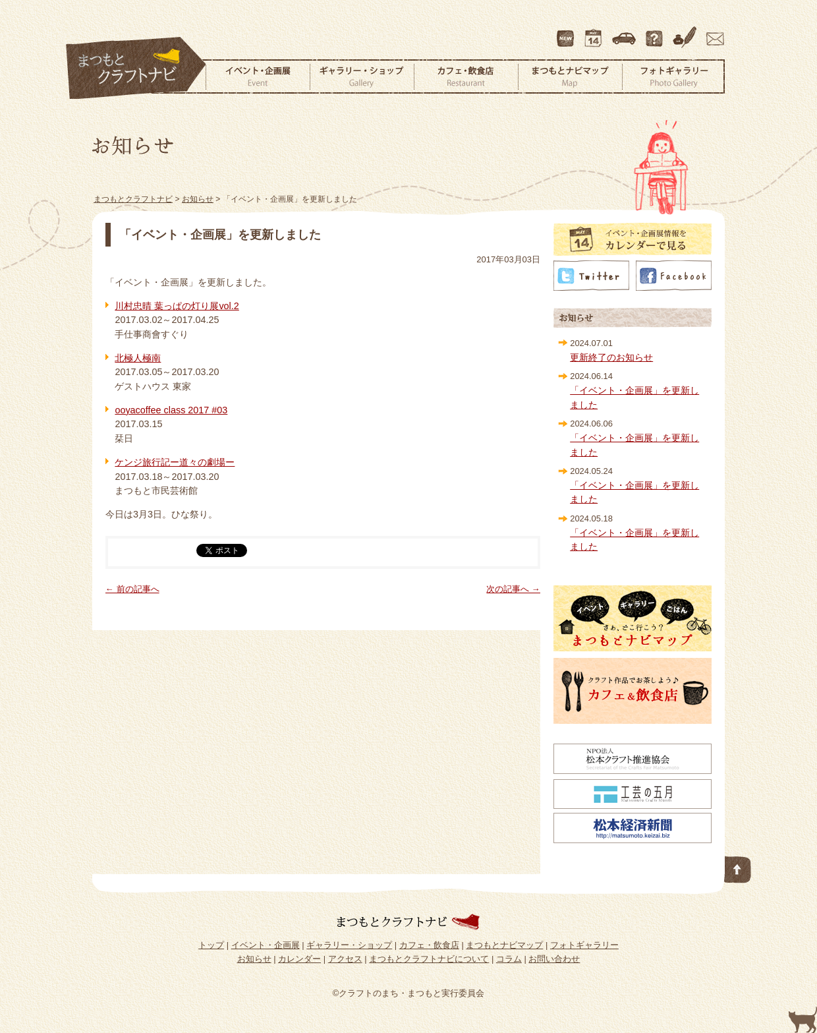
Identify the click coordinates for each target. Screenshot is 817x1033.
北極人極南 (138, 358)
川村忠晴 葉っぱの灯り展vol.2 (177, 306)
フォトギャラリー (673, 76)
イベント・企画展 (258, 76)
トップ (211, 945)
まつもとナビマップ (570, 76)
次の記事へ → (513, 589)
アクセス (625, 32)
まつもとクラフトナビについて (655, 32)
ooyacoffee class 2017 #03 (171, 410)
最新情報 (566, 32)
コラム (686, 32)
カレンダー (595, 32)
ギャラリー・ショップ (362, 76)
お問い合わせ (713, 32)
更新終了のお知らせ (611, 357)
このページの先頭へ (738, 866)
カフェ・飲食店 (466, 76)
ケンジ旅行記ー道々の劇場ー (175, 462)
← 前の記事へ (132, 589)
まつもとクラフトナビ (136, 68)
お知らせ (254, 959)
